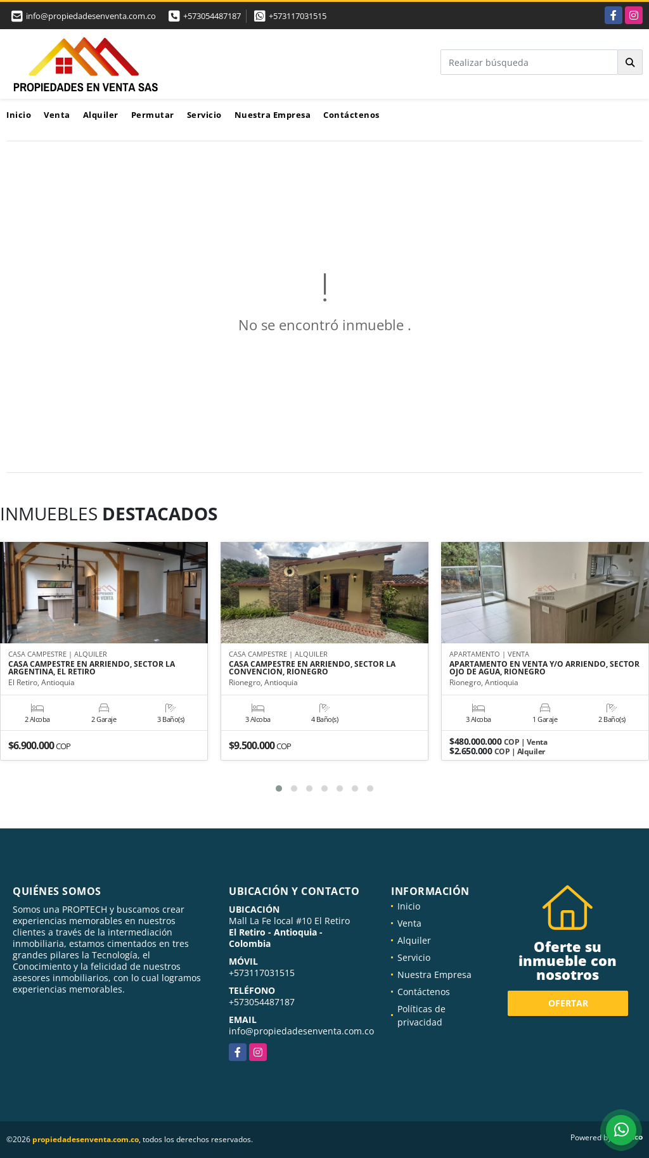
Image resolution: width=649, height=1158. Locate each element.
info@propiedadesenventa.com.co (301, 1031)
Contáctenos (351, 114)
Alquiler (101, 114)
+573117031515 (297, 16)
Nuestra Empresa (273, 114)
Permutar (152, 114)
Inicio (18, 114)
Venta (57, 114)
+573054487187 (212, 16)
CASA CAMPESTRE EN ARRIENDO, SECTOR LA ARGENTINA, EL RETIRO (91, 668)
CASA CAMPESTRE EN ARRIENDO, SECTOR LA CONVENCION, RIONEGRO (312, 668)
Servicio (204, 114)
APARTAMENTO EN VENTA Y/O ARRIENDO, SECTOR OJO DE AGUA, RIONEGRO (544, 668)
